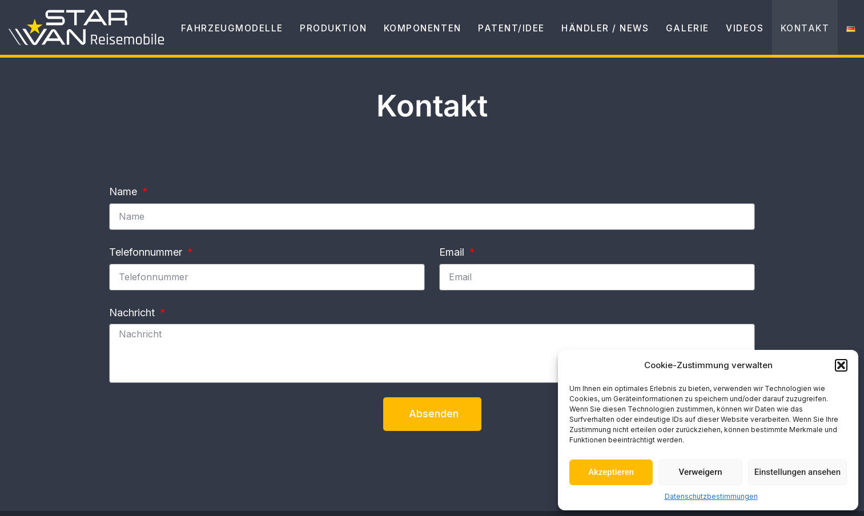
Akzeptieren (611, 472)
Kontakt (802, 34)
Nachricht (133, 313)
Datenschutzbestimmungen (711, 496)
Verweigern (700, 472)
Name (124, 191)
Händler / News (587, 34)
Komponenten (388, 34)
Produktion (292, 34)
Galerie (675, 34)
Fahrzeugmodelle (183, 34)
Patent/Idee (485, 34)
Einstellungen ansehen (797, 472)
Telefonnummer (147, 252)
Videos (737, 34)
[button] (841, 365)
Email (453, 252)
